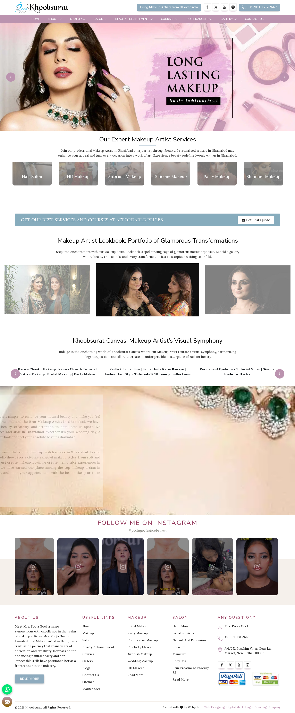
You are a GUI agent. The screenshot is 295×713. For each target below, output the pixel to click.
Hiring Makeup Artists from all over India (169, 7)
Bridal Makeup (137, 626)
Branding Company (267, 707)
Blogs (86, 668)
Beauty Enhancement (134, 19)
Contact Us (254, 19)
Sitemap (88, 682)
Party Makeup (137, 633)
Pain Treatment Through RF (190, 670)
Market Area (91, 689)
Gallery (229, 19)
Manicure (179, 654)
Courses (169, 19)
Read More (29, 679)
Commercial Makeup (142, 640)
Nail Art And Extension (189, 640)
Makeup (78, 19)
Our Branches (199, 19)
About (55, 19)
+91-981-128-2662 (259, 7)
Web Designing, (215, 707)
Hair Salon (180, 626)
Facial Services (183, 633)
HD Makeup (135, 668)
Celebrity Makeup (140, 647)
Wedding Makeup (140, 661)
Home (36, 19)
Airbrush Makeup (139, 654)
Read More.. (136, 675)
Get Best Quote (256, 220)
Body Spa (179, 661)
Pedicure (179, 647)
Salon (100, 19)
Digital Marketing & (240, 707)
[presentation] (15, 374)
